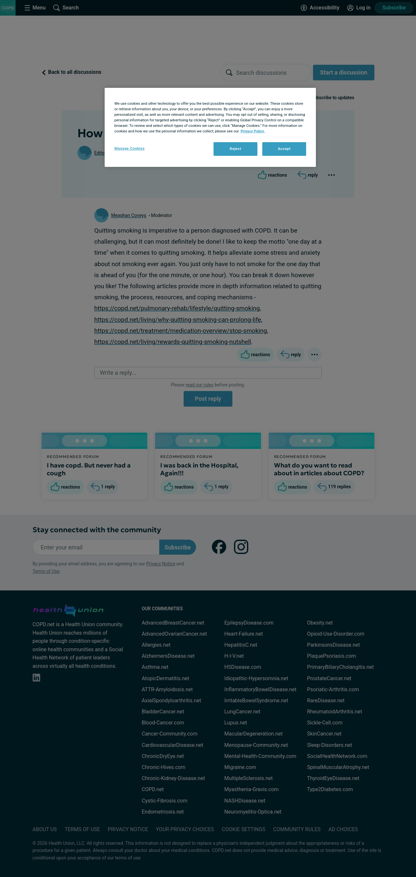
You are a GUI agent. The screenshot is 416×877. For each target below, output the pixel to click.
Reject (235, 148)
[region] (210, 127)
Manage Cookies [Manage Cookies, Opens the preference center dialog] (129, 148)
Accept (284, 148)
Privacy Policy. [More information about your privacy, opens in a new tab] (252, 131)
